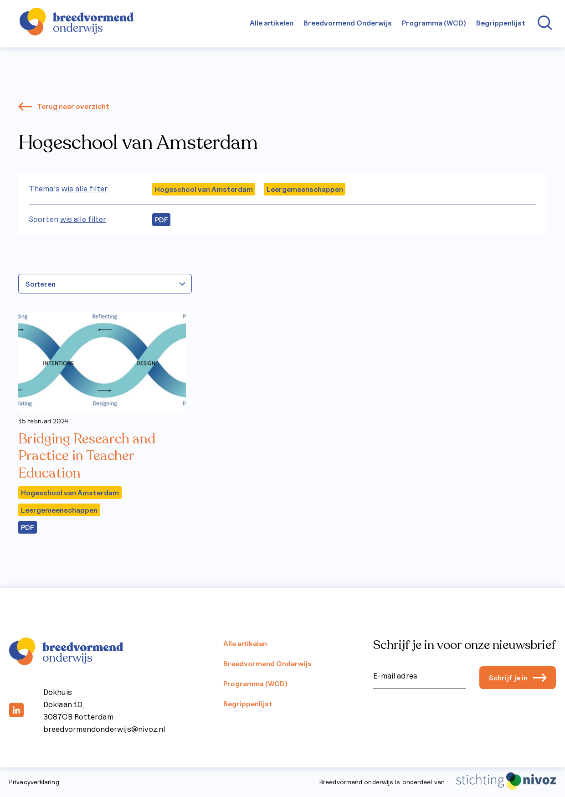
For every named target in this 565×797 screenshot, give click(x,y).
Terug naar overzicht (63, 106)
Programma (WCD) (434, 22)
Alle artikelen (271, 22)
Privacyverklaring (34, 782)
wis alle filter (85, 189)
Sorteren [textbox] (40, 283)
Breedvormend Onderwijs (347, 22)
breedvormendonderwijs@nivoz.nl (104, 729)
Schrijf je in (517, 677)
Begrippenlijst (500, 22)
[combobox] (105, 283)
